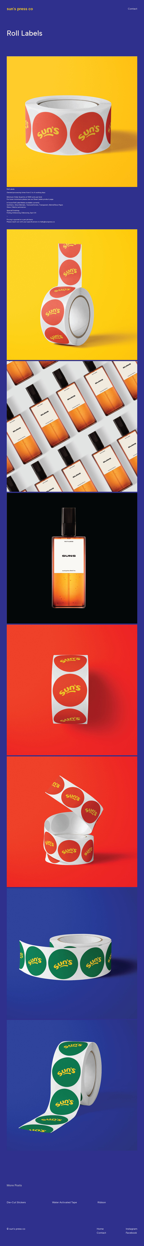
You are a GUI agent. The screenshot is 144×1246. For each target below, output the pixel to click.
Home (100, 1228)
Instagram (131, 1228)
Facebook (131, 1232)
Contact (132, 8)
